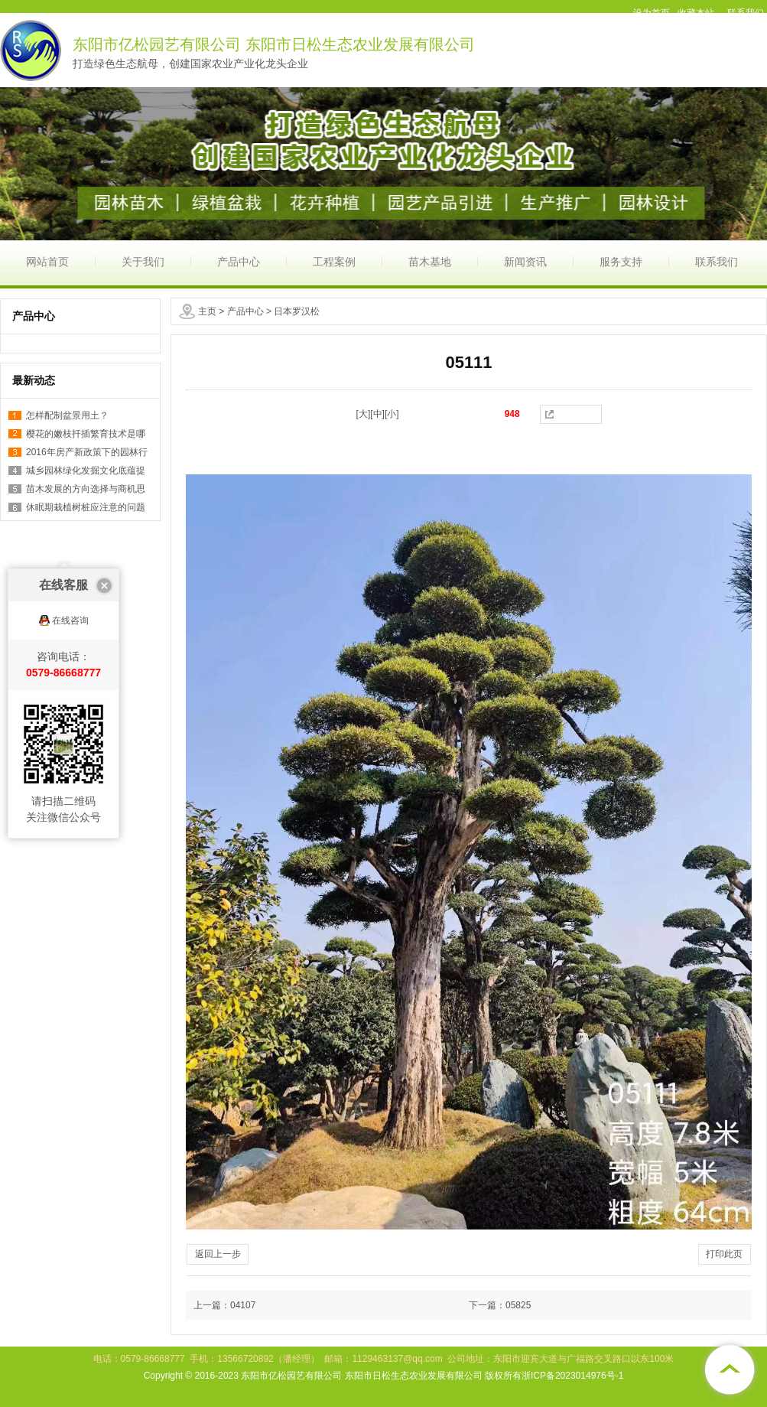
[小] (392, 414)
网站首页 (47, 262)
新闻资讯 (525, 262)
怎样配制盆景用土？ (67, 415)
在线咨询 (70, 561)
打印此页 (724, 1254)
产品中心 (238, 262)
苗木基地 (429, 262)
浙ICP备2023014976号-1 (572, 1375)
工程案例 (334, 262)
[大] (363, 414)
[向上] (728, 1368)
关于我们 (143, 262)
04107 (242, 1305)
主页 (207, 311)
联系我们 (716, 262)
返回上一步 (218, 1254)
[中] (377, 414)
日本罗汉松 (297, 311)
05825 (518, 1305)
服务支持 (621, 262)
